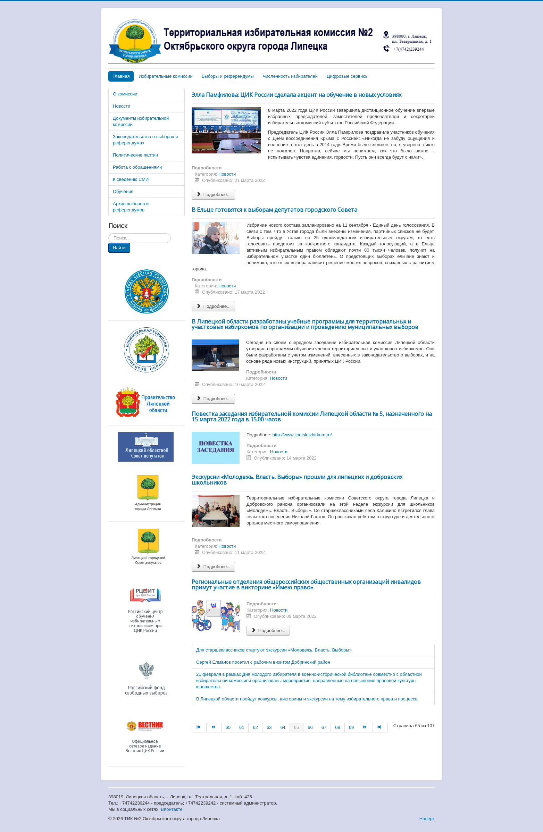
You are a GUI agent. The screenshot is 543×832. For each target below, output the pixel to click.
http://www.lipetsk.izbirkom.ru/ (302, 434)
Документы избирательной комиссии (141, 121)
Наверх (427, 818)
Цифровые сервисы (347, 76)
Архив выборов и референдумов (131, 206)
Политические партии (135, 155)
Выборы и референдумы (228, 76)
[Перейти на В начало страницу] (199, 727)
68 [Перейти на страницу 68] (337, 727)
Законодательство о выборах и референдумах (145, 139)
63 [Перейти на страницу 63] (269, 727)
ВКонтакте (172, 809)
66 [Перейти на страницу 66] (310, 727)
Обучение (123, 191)
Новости (121, 106)
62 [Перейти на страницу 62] (255, 727)
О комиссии (125, 93)
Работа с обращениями (137, 167)
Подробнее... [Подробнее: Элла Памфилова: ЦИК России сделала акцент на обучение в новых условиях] (213, 194)
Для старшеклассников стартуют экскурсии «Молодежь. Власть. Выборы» (274, 650)
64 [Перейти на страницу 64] (282, 727)
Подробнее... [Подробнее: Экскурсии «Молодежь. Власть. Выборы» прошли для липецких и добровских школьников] (213, 566)
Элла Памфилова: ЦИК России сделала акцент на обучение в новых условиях (296, 95)
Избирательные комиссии (165, 76)
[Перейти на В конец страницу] (380, 727)
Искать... (108, 233)
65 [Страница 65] (296, 727)
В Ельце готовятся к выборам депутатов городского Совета (274, 209)
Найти (119, 247)
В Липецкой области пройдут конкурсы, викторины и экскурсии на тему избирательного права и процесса (307, 698)
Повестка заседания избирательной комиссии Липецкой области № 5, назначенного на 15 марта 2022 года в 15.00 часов (312, 416)
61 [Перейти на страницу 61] (241, 727)
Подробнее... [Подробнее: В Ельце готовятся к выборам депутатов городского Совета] (213, 306)
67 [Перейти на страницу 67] (323, 727)
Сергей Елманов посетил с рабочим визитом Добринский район (263, 662)
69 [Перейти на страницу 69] (351, 727)
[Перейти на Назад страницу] (214, 727)
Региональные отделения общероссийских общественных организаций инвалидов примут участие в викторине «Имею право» (306, 584)
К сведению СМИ (131, 179)
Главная (121, 76)
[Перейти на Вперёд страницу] (365, 727)
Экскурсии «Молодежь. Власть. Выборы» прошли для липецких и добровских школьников (297, 479)
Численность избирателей (290, 76)
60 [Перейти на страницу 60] (228, 727)
